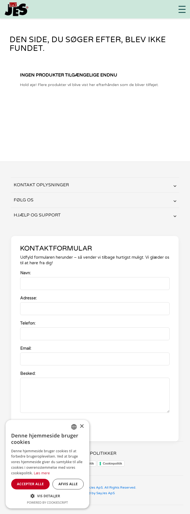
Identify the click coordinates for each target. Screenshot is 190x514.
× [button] (82, 426)
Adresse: (28, 298)
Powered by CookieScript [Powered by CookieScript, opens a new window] (47, 502)
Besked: (27, 373)
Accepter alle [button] (30, 484)
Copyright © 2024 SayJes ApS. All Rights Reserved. (95, 487)
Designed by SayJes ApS (95, 493)
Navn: (25, 273)
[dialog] (47, 464)
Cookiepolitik (112, 463)
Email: (25, 348)
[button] (47, 496)
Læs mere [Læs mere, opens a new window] (42, 473)
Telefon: (27, 323)
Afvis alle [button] (68, 484)
